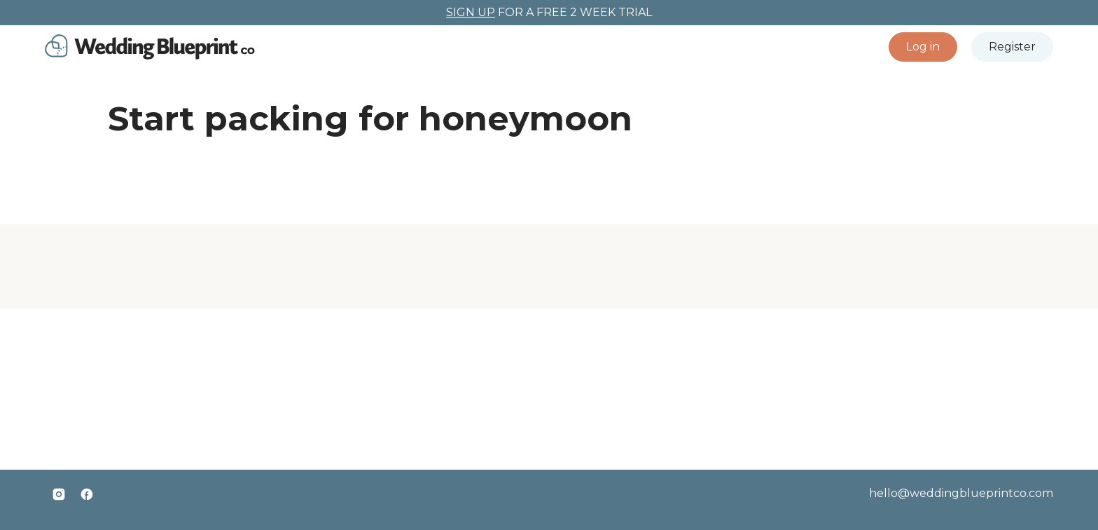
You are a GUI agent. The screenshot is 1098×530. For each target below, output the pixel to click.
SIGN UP (470, 12)
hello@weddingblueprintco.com (961, 493)
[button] (923, 47)
